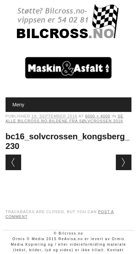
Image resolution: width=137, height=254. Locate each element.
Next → (123, 162)
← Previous (13, 162)
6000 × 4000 (97, 116)
